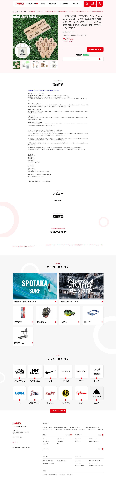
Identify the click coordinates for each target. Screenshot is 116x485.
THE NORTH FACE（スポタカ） (96, 466)
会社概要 (45, 476)
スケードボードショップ (94, 461)
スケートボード (60, 439)
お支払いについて (93, 439)
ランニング (45, 444)
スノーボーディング (93, 464)
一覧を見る (68, 435)
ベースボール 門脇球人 (80, 466)
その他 (26, 11)
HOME (14, 11)
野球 (58, 444)
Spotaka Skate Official (48, 464)
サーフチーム (77, 464)
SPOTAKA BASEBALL (62, 461)
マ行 (27, 245)
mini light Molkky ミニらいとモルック (37, 245)
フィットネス (60, 442)
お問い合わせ (70, 476)
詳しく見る (100, 450)
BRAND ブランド (20, 245)
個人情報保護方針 (53, 476)
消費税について (78, 442)
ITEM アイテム (20, 11)
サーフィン (45, 439)
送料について (78, 439)
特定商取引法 (62, 476)
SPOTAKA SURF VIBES (48, 461)
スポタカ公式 (78, 461)
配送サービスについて (94, 442)
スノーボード (46, 442)
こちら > (85, 35)
